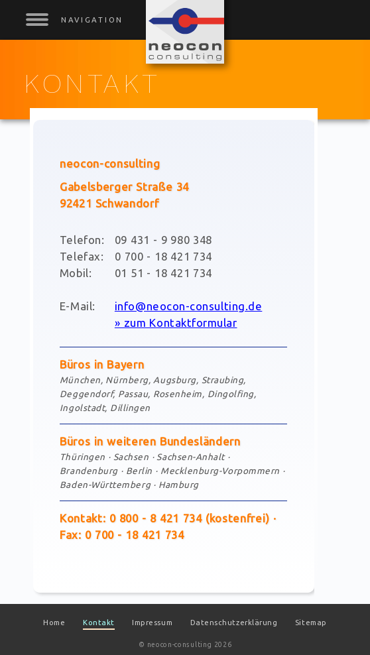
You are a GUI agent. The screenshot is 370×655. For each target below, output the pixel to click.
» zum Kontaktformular (176, 322)
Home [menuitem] (54, 622)
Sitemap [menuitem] (311, 622)
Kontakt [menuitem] (99, 622)
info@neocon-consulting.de (188, 306)
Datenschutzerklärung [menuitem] (234, 622)
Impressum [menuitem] (152, 622)
